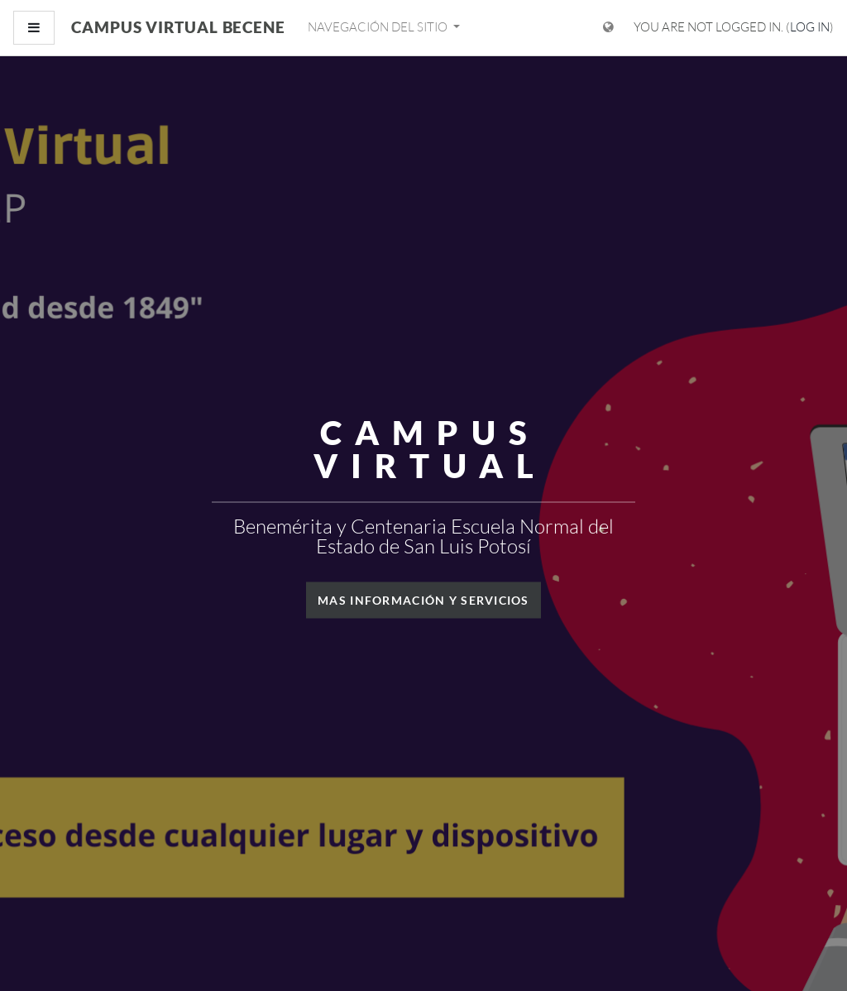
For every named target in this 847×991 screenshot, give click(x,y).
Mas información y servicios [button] (423, 599)
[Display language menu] (608, 28)
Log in (810, 27)
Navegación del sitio (379, 27)
